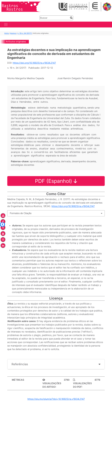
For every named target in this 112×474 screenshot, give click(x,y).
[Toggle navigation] (6, 25)
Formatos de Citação (21, 213)
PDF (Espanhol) (56, 181)
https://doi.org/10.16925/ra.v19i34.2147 (34, 62)
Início (6, 33)
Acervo (13, 33)
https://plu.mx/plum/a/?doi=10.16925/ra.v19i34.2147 (56, 398)
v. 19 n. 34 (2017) (25, 33)
